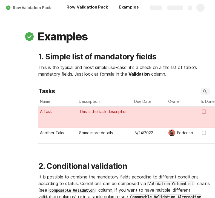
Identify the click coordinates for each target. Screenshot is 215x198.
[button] (29, 36)
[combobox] (183, 111)
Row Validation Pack (32, 7)
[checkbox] (204, 111)
